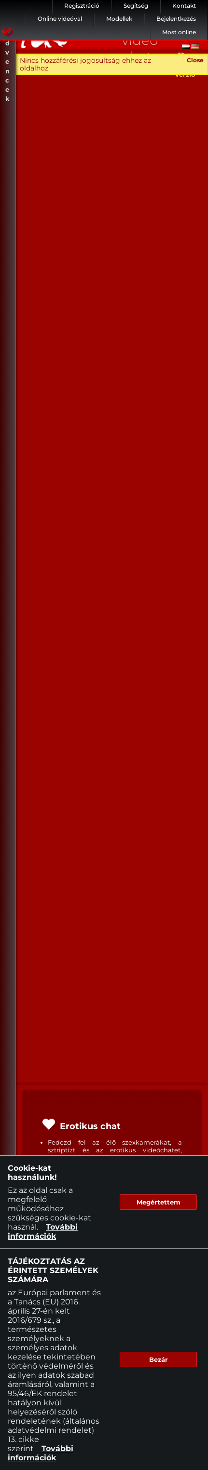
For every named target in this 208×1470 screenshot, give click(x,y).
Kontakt (184, 5)
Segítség (136, 5)
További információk (43, 1231)
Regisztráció (81, 5)
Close (195, 60)
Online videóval (60, 18)
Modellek (119, 18)
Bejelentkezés (176, 18)
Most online (179, 32)
